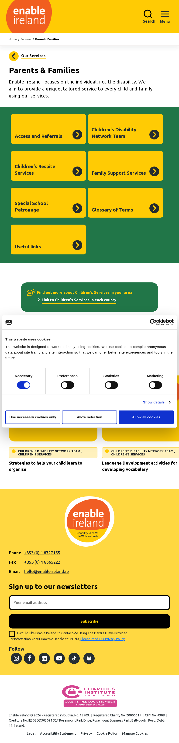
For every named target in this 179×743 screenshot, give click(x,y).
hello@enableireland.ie (46, 571)
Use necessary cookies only (33, 417)
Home (13, 39)
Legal (31, 733)
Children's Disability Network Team (114, 133)
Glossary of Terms (112, 209)
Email (14, 571)
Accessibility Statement (58, 733)
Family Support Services (119, 173)
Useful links (28, 246)
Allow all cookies (146, 417)
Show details (154, 402)
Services (26, 39)
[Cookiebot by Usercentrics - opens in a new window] (153, 322)
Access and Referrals (38, 136)
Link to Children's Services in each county (79, 300)
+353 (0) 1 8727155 (42, 552)
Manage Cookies (135, 733)
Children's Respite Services (35, 169)
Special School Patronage (31, 206)
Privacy (86, 733)
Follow (16, 649)
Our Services (33, 56)
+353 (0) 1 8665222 (42, 562)
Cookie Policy (106, 733)
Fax (12, 562)
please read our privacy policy (102, 639)
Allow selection (89, 417)
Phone (15, 552)
